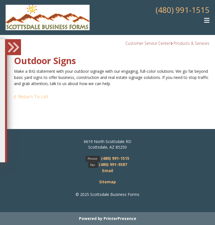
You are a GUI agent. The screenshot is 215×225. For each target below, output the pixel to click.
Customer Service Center (147, 43)
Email (107, 170)
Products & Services (191, 43)
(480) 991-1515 (182, 9)
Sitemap (107, 181)
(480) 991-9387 (113, 164)
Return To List (33, 96)
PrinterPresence (120, 218)
